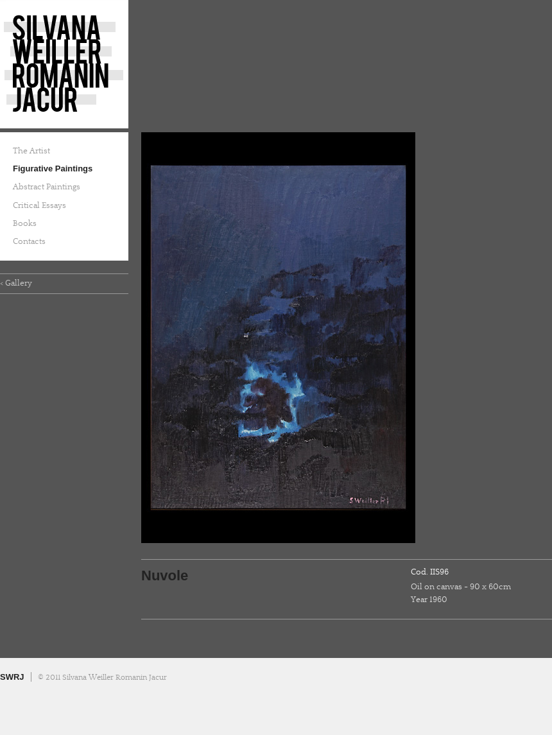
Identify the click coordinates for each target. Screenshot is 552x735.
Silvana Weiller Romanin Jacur (64, 64)
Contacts (29, 241)
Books (25, 223)
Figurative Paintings (52, 168)
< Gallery (16, 283)
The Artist (31, 150)
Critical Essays (39, 205)
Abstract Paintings (46, 186)
